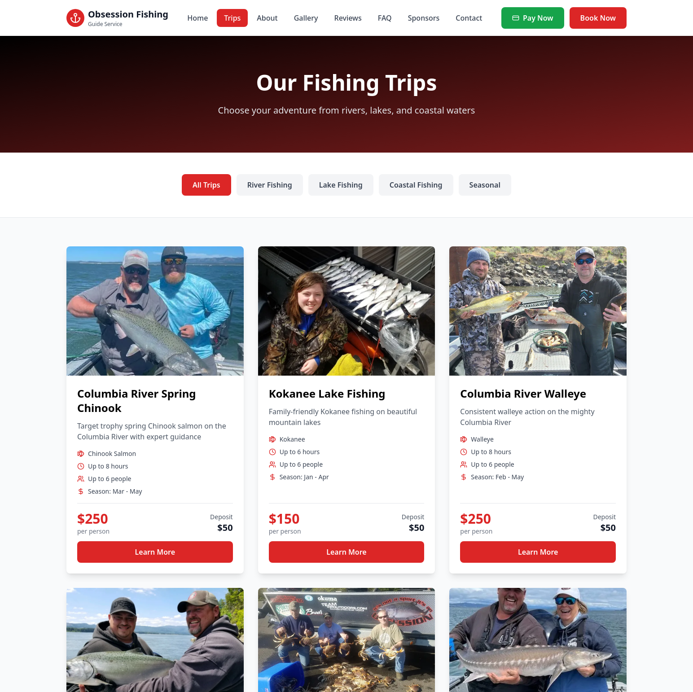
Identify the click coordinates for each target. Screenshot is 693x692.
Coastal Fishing (416, 185)
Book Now (598, 18)
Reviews (348, 18)
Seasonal (484, 185)
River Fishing (269, 185)
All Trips (206, 185)
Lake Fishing (341, 185)
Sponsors (424, 18)
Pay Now (532, 18)
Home (197, 18)
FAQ (385, 18)
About (267, 18)
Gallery (306, 18)
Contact (469, 18)
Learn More (155, 552)
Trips (232, 18)
